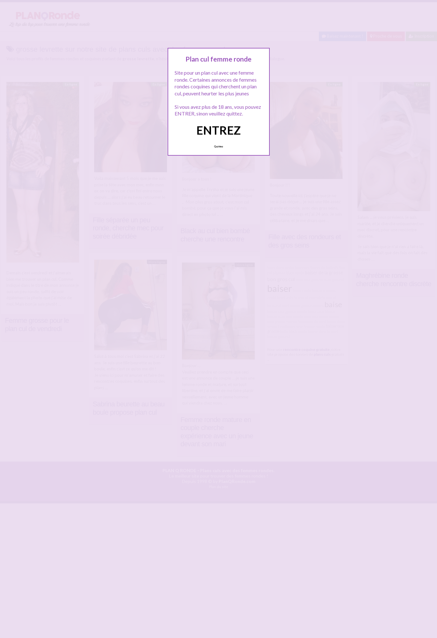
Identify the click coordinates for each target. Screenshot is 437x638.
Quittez (218, 146)
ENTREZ (218, 130)
